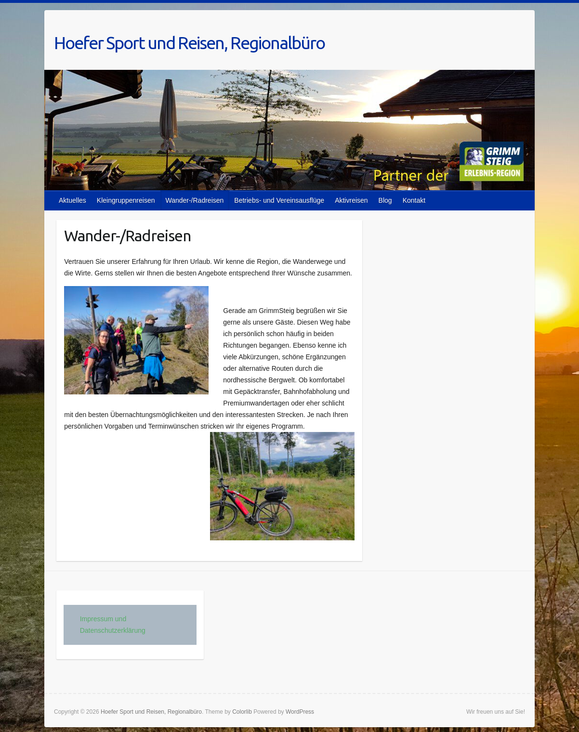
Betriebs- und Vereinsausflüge (279, 200)
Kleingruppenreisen (126, 200)
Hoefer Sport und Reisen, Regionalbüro (189, 42)
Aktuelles (72, 200)
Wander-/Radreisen (194, 200)
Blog (385, 200)
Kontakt (414, 200)
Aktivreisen (351, 200)
